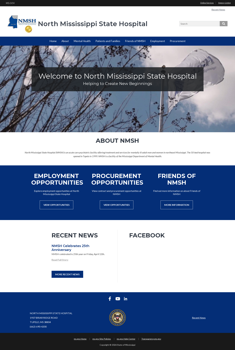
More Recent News (67, 274)
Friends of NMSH (135, 41)
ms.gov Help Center (126, 339)
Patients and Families (107, 41)
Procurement (178, 41)
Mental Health (82, 41)
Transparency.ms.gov (151, 339)
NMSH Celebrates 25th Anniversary (70, 248)
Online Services (207, 3)
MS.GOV (10, 3)
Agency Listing (224, 3)
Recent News (218, 9)
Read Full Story (60, 259)
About (65, 41)
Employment (157, 41)
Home (53, 41)
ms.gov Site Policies (101, 339)
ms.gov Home (80, 339)
